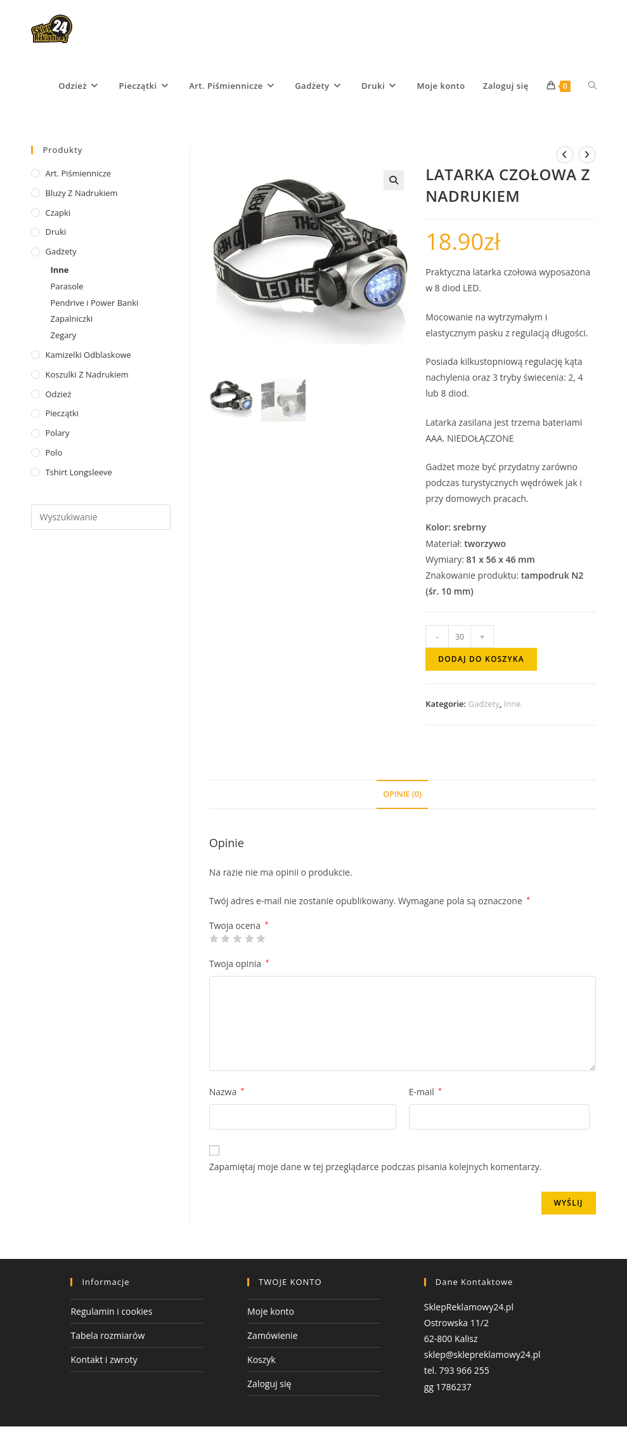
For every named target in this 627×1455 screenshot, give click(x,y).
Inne (512, 703)
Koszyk (261, 1359)
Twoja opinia (239, 964)
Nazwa (227, 1092)
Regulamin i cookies (111, 1311)
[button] (394, 180)
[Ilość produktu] (459, 636)
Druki (55, 231)
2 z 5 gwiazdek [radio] (225, 938)
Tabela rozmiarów (107, 1335)
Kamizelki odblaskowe (88, 354)
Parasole (66, 286)
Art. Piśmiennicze (78, 173)
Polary (57, 432)
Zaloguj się (269, 1384)
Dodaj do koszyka (481, 659)
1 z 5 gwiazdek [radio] (213, 938)
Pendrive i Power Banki (94, 302)
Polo (53, 452)
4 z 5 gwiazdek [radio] (249, 938)
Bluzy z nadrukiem (81, 193)
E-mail (425, 1092)
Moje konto (270, 1311)
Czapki (57, 212)
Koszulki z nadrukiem (86, 374)
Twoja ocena (238, 925)
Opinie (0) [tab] (402, 794)
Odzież (58, 394)
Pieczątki (62, 413)
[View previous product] (565, 155)
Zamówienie (272, 1335)
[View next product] (587, 155)
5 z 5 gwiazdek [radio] (260, 938)
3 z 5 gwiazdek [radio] (237, 938)
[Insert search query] (100, 517)
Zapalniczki (71, 318)
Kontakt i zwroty (103, 1359)
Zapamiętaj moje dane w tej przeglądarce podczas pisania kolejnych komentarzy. (375, 1167)
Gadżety (484, 703)
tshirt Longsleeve (78, 472)
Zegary (63, 335)
